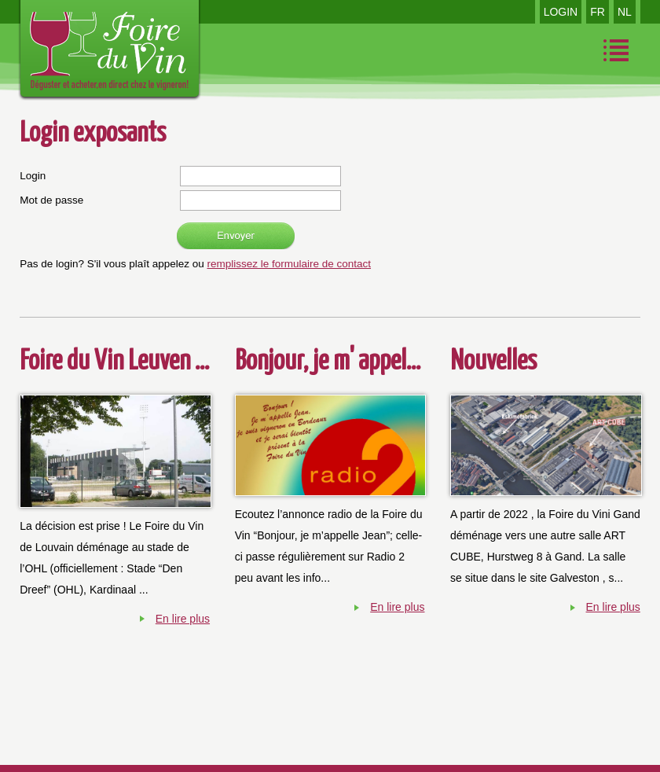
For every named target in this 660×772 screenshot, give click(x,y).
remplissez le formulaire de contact (289, 264)
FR (597, 12)
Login (33, 176)
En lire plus (183, 618)
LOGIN (561, 12)
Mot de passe (51, 200)
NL (625, 12)
